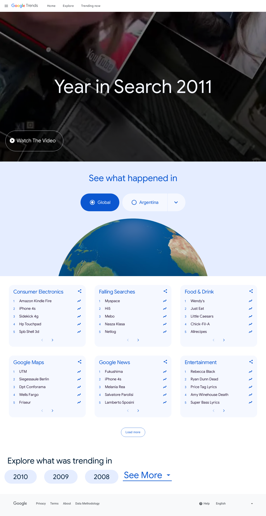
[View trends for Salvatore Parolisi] (165, 395)
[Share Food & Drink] (251, 292)
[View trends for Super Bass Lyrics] (250, 402)
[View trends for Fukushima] (165, 371)
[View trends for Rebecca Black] (250, 371)
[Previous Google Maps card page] (42, 410)
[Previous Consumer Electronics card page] (42, 340)
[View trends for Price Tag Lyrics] (250, 387)
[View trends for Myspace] (165, 301)
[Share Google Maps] (80, 362)
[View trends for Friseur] (79, 402)
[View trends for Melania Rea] (165, 387)
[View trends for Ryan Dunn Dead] (250, 379)
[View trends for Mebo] (165, 316)
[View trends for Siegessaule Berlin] (79, 379)
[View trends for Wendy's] (250, 301)
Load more (133, 432)
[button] (47, 301)
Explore (68, 6)
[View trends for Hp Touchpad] (79, 324)
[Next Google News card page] (138, 410)
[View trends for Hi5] (165, 308)
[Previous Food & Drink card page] (213, 340)
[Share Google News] (165, 362)
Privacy (41, 503)
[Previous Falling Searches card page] (127, 340)
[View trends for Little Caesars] (250, 316)
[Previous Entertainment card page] (213, 410)
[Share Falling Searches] (165, 292)
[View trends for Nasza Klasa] (165, 324)
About (67, 503)
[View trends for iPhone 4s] (79, 308)
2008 (102, 477)
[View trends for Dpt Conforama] (79, 387)
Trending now (90, 6)
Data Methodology (87, 503)
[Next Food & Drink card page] (223, 340)
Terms (54, 503)
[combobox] (176, 202)
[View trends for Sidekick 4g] (79, 316)
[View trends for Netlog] (165, 332)
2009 (61, 477)
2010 (20, 477)
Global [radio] (99, 202)
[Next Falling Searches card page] (138, 340)
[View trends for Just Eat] (250, 308)
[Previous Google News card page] (127, 410)
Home (51, 6)
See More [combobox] (143, 475)
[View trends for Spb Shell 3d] (79, 332)
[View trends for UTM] (79, 371)
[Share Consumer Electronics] (80, 292)
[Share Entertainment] (251, 362)
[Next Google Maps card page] (52, 410)
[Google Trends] (25, 5)
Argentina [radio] (144, 202)
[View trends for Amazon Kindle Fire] (79, 301)
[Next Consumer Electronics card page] (52, 340)
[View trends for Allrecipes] (250, 332)
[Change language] (235, 503)
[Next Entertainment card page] (223, 410)
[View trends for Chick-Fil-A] (250, 324)
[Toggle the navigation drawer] (6, 5)
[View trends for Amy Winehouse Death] (250, 395)
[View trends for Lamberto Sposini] (165, 402)
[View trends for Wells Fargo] (79, 395)
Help (204, 503)
